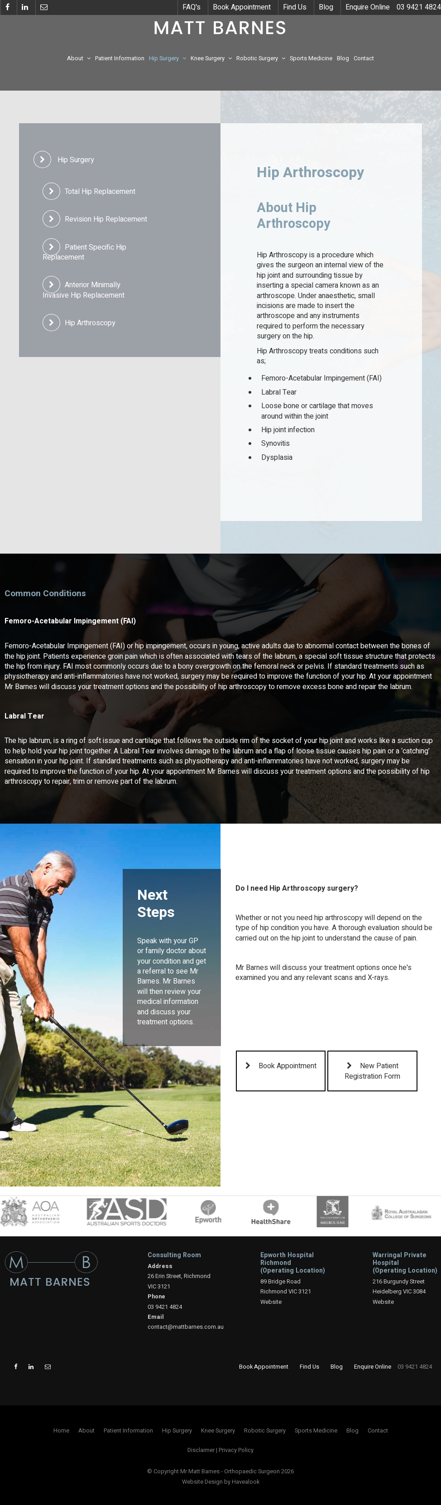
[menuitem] (61, 1430)
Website (271, 1302)
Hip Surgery (164, 58)
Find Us (295, 7)
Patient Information (119, 58)
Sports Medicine (311, 58)
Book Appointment (242, 7)
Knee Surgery (208, 58)
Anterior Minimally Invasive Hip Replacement (84, 290)
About (75, 58)
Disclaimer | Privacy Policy (220, 1450)
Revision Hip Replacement (106, 219)
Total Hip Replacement (100, 191)
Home (61, 1431)
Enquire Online (367, 7)
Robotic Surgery (257, 58)
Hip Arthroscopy (90, 323)
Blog (326, 7)
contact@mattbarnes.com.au (186, 1327)
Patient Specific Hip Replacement (84, 252)
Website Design (202, 1482)
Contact (364, 58)
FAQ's (191, 7)
